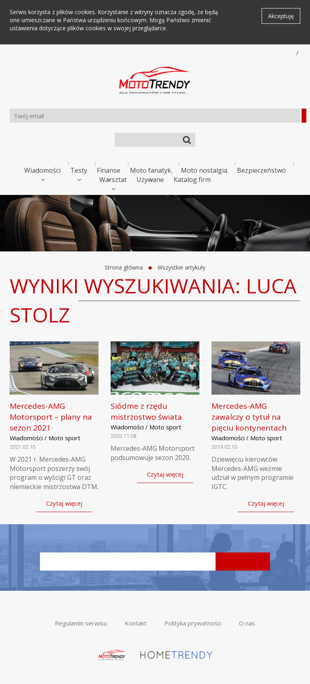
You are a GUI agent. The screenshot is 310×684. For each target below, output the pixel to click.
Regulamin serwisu (81, 623)
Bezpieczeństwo (261, 170)
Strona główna (124, 267)
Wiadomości (42, 170)
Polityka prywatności (192, 623)
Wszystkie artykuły (181, 267)
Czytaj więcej (64, 503)
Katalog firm (192, 179)
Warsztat (113, 179)
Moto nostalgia (204, 170)
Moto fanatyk (150, 170)
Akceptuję (281, 16)
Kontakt (136, 623)
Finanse (108, 170)
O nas (247, 623)
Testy (78, 170)
